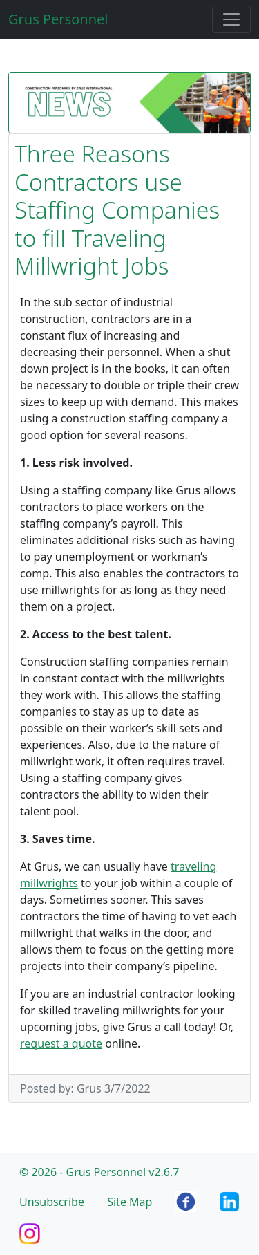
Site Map (129, 1201)
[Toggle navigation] (231, 19)
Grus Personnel (58, 19)
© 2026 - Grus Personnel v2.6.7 (99, 1172)
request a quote (61, 1043)
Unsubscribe (51, 1201)
